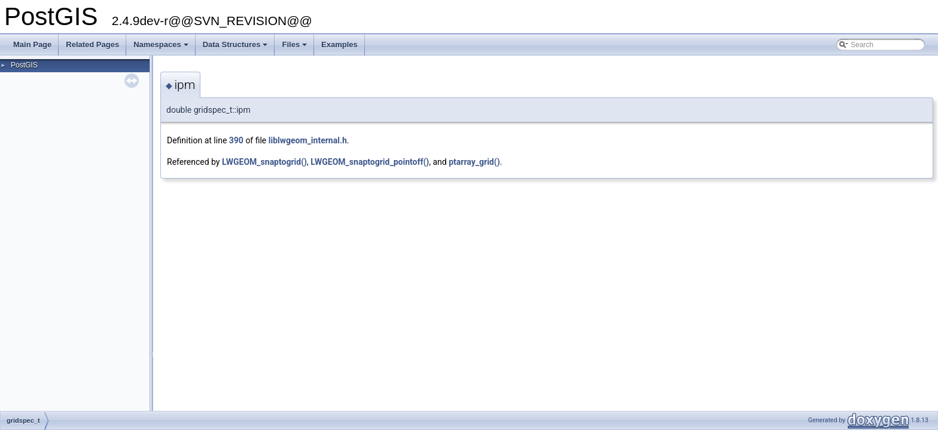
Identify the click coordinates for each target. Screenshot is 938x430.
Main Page (32, 44)
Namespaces (161, 48)
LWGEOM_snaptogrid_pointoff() (369, 162)
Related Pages (92, 44)
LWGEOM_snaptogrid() (264, 162)
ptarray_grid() (474, 162)
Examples (339, 44)
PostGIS (24, 65)
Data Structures (236, 48)
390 (236, 140)
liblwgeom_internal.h (308, 140)
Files (295, 48)
